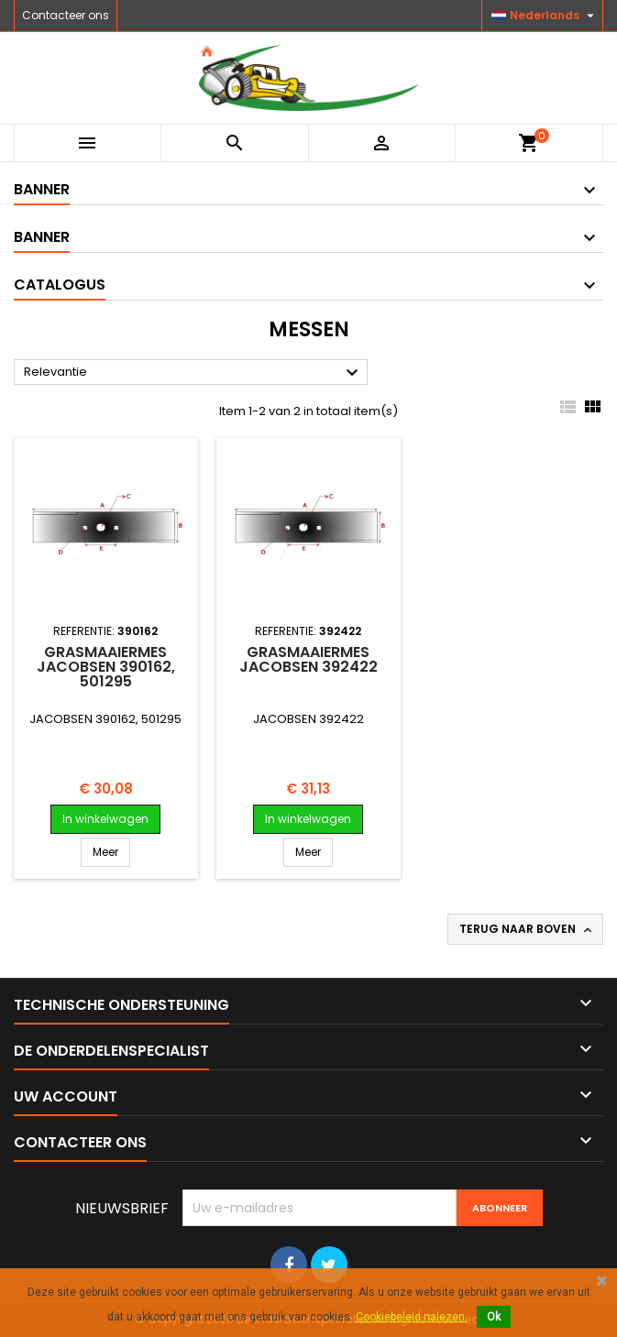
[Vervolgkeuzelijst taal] (545, 15)
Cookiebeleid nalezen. (412, 1316)
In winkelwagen (105, 819)
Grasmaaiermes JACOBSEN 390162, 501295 (106, 666)
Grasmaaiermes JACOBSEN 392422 (308, 659)
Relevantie (193, 373)
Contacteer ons (65, 15)
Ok (494, 1316)
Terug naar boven (527, 929)
